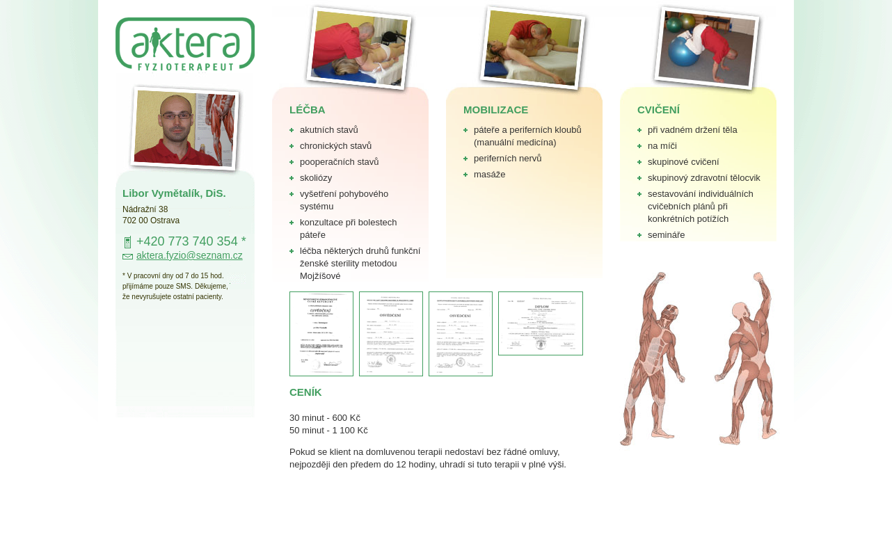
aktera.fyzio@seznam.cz (189, 255)
